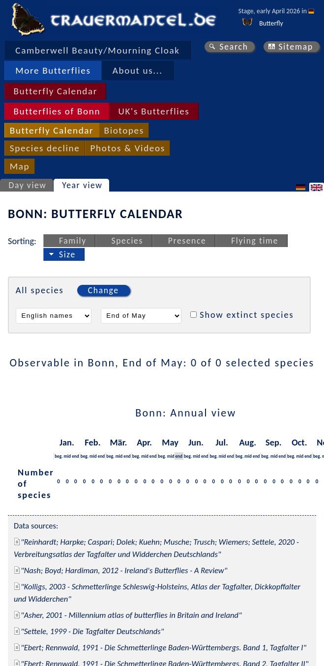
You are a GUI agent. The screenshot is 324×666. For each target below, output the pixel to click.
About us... (138, 70)
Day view (28, 185)
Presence (187, 240)
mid (67, 456)
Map (19, 166)
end (75, 456)
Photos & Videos (127, 148)
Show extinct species (247, 314)
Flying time (254, 240)
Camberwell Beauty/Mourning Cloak (97, 50)
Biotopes (124, 130)
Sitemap (295, 46)
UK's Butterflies (154, 111)
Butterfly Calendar (55, 91)
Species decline (45, 148)
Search (233, 46)
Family (73, 240)
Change (103, 290)
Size (67, 254)
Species (127, 240)
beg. (58, 456)
